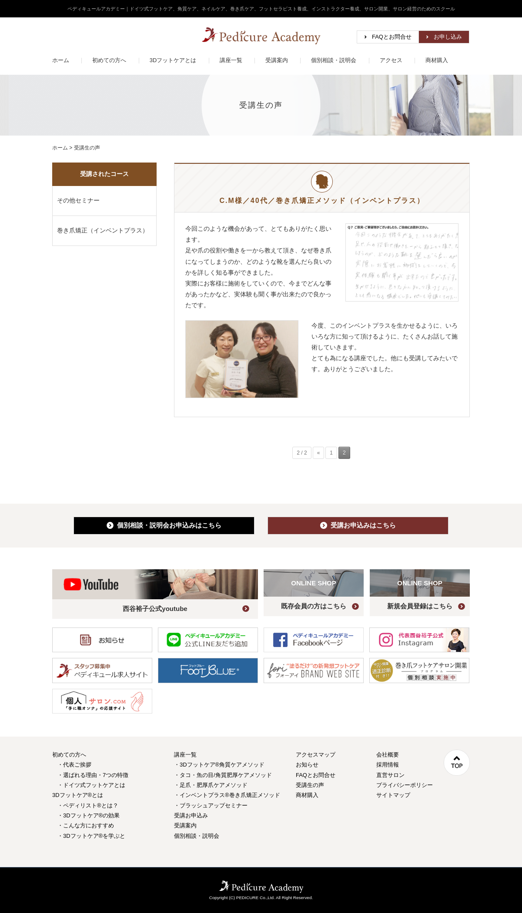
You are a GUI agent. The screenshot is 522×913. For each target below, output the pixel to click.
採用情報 (387, 764)
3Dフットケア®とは (77, 795)
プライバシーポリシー (404, 785)
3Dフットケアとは (173, 60)
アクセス (391, 60)
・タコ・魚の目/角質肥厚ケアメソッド (223, 775)
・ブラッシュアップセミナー (211, 805)
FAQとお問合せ (392, 36)
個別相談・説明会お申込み (164, 525)
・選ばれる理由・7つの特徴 (92, 775)
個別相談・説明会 (333, 60)
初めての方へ (109, 60)
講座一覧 (231, 60)
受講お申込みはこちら (358, 525)
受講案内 (276, 60)
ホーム (60, 60)
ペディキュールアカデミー (261, 35)
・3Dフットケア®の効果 (88, 815)
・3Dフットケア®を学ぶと (91, 836)
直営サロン (390, 775)
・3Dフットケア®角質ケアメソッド (219, 764)
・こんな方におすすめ (85, 825)
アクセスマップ (315, 754)
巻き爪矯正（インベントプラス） (102, 230)
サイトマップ (393, 795)
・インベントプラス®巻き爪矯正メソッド (227, 795)
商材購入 (436, 60)
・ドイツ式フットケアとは (91, 785)
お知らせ (307, 764)
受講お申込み (191, 815)
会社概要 (387, 754)
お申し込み (448, 36)
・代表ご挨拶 (74, 764)
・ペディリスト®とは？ (87, 805)
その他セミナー (78, 200)
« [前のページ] (318, 453)
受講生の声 (310, 785)
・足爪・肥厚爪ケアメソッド (211, 785)
